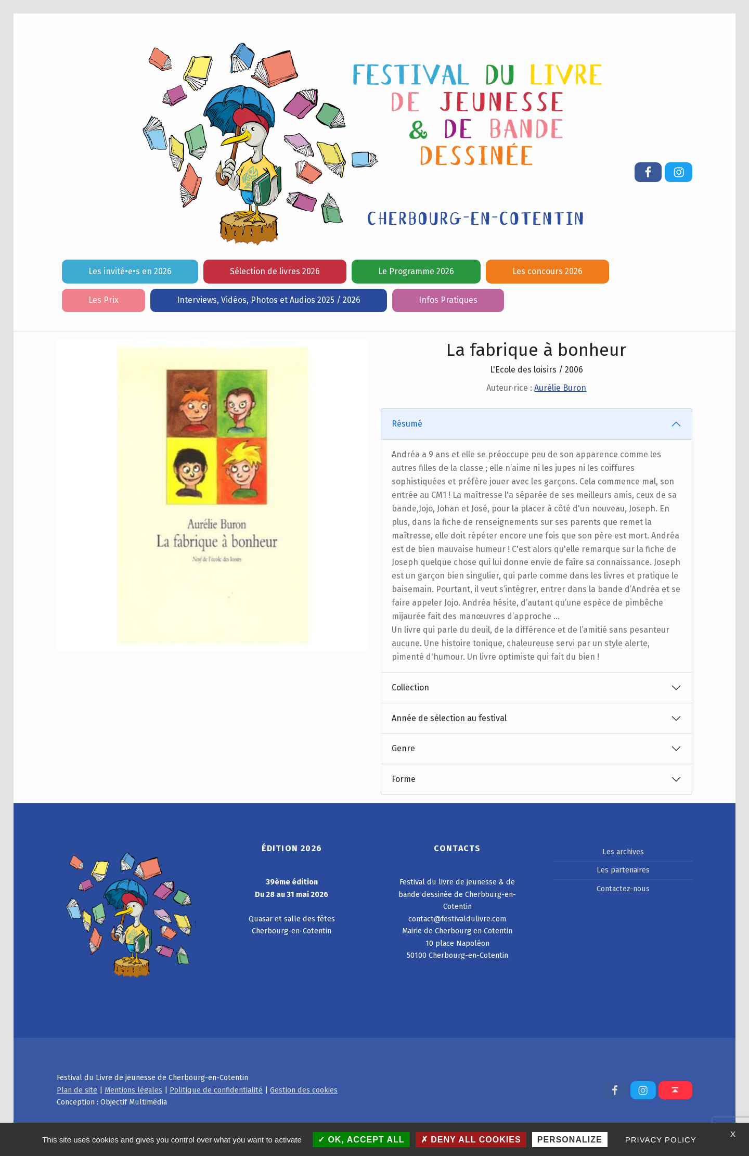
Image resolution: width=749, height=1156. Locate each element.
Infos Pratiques (448, 300)
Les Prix (103, 300)
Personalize (569, 1139)
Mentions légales (133, 1090)
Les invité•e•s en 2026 (130, 271)
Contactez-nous (623, 888)
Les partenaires (623, 870)
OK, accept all (361, 1139)
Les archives (623, 851)
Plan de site (77, 1090)
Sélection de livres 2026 (275, 271)
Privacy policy (660, 1139)
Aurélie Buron (560, 388)
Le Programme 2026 (416, 271)
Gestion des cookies (304, 1090)
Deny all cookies (471, 1139)
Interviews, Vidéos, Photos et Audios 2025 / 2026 (268, 300)
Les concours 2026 (547, 271)
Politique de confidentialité (216, 1090)
